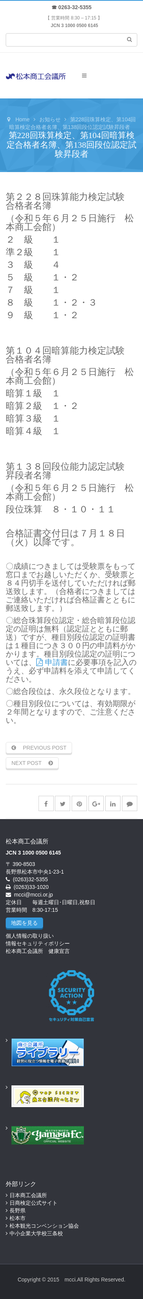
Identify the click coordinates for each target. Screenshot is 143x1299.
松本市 (18, 1218)
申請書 (52, 662)
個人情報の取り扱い (30, 936)
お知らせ (50, 119)
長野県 (18, 1210)
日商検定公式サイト (34, 1203)
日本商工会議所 (28, 1195)
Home (22, 119)
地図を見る (24, 923)
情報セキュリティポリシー (38, 943)
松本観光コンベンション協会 (44, 1226)
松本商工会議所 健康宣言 (38, 951)
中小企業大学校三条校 (36, 1233)
